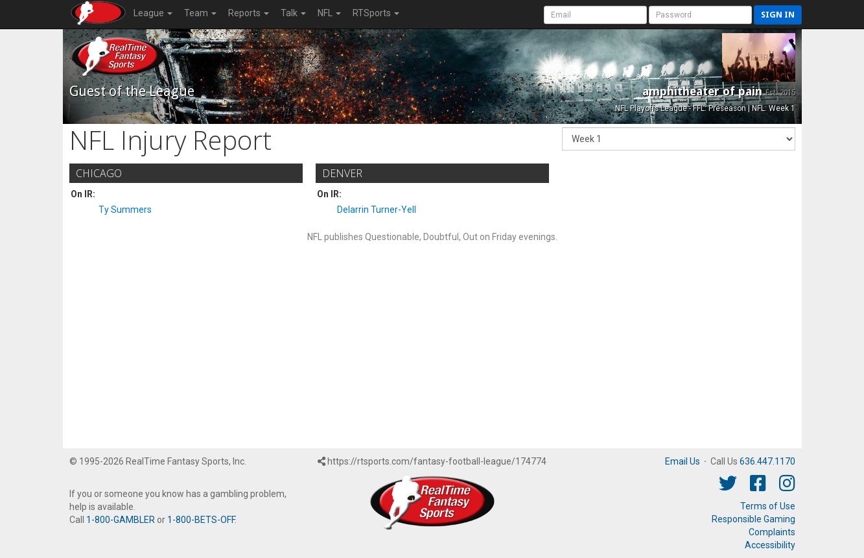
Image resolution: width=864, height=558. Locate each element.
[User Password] (700, 15)
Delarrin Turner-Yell (376, 209)
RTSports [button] (376, 13)
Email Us (682, 461)
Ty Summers (125, 209)
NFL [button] (329, 13)
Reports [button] (248, 13)
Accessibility (770, 545)
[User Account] (595, 15)
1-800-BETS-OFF (201, 520)
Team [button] (200, 13)
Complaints (772, 532)
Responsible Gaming (753, 519)
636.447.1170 (767, 461)
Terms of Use (767, 506)
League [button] (153, 13)
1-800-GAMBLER (120, 520)
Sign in (778, 14)
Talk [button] (293, 13)
